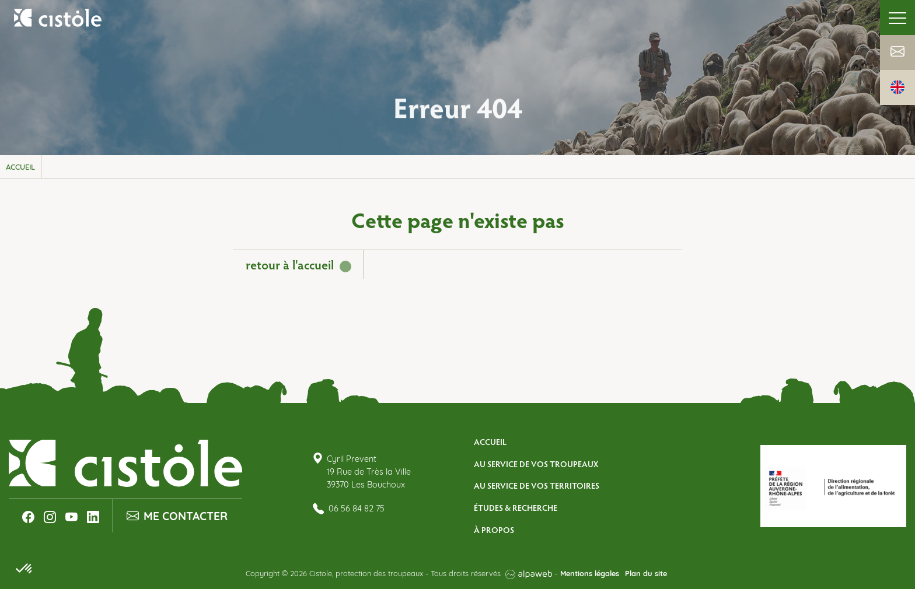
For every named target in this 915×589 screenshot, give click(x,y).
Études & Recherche (515, 507)
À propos (494, 529)
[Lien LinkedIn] (93, 517)
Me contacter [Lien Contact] (177, 517)
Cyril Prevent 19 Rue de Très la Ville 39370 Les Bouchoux (369, 472)
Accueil (490, 441)
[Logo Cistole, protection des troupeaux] (58, 17)
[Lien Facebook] (28, 517)
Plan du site (646, 574)
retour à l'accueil (290, 264)
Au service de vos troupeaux (536, 463)
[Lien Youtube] (71, 517)
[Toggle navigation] (897, 17)
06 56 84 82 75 (349, 509)
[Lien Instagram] (50, 517)
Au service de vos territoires (536, 485)
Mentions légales (589, 574)
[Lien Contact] (897, 52)
